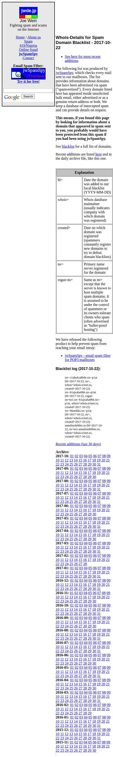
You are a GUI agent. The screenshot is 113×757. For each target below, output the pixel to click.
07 (99, 456)
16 (85, 460)
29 (89, 464)
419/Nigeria (28, 45)
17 (89, 460)
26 (76, 464)
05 (90, 456)
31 (99, 464)
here (98, 154)
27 (80, 464)
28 (85, 464)
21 (108, 460)
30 (94, 464)
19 (98, 460)
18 (94, 460)
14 (75, 460)
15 (80, 460)
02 (76, 456)
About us (34, 37)
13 (71, 460)
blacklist (68, 146)
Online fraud (28, 50)
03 (81, 456)
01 (72, 456)
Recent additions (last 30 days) (78, 444)
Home (20, 37)
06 (95, 456)
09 (108, 456)
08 (104, 456)
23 (62, 464)
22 (57, 464)
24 (67, 464)
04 (86, 456)
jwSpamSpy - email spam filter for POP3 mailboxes (87, 358)
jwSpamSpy (64, 73)
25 (71, 464)
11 (62, 460)
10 (57, 460)
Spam (28, 41)
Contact (28, 58)
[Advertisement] (28, 175)
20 (103, 460)
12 (66, 460)
